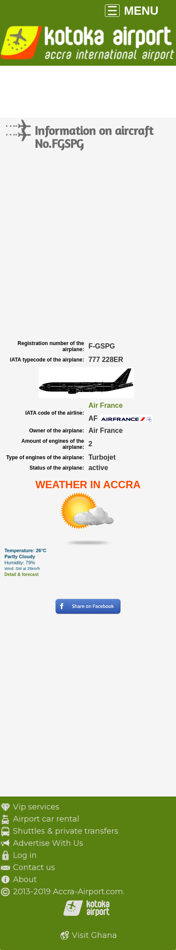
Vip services (36, 807)
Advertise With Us (48, 843)
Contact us (34, 867)
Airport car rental (46, 819)
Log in (25, 855)
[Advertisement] (88, 245)
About (25, 879)
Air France (105, 405)
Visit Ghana (94, 935)
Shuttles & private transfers (65, 831)
